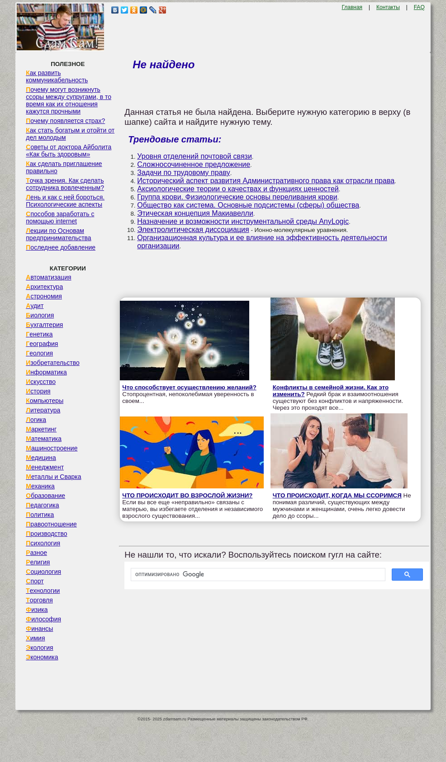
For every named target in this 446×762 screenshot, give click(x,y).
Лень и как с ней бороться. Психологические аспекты (65, 201)
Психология (43, 543)
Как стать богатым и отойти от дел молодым (70, 134)
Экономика (42, 657)
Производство (46, 533)
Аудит (34, 305)
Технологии (43, 590)
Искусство (41, 381)
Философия (43, 619)
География (42, 343)
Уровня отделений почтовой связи (194, 156)
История (38, 391)
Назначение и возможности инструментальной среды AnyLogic (243, 221)
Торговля (39, 600)
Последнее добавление (60, 247)
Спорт (34, 581)
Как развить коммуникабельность (57, 76)
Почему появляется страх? (65, 120)
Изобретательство (53, 362)
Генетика (39, 334)
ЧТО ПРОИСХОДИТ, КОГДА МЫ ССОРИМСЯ (337, 495)
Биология (40, 315)
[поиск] (257, 575)
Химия (35, 638)
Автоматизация (48, 277)
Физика (36, 609)
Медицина (41, 457)
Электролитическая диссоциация (193, 229)
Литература (43, 410)
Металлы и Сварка (53, 476)
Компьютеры (44, 400)
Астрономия (44, 296)
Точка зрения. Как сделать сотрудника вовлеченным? (65, 184)
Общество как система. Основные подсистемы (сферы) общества (248, 205)
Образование (45, 495)
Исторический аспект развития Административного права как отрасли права (265, 181)
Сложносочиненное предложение (193, 164)
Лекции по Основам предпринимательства (58, 234)
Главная (352, 7)
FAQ (419, 7)
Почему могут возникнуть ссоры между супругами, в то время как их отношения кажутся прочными (68, 100)
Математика (44, 438)
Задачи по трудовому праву (183, 172)
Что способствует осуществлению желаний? (189, 387)
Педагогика (42, 505)
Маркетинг (41, 429)
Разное (36, 552)
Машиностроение (51, 448)
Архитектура (44, 286)
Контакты (388, 7)
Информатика (46, 372)
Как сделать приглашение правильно (64, 167)
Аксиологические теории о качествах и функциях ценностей (238, 189)
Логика (36, 419)
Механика (40, 486)
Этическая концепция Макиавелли (195, 213)
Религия (38, 562)
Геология (39, 353)
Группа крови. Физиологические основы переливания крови (237, 197)
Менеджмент (45, 467)
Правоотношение (51, 524)
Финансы (39, 628)
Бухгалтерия (44, 324)
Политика (40, 514)
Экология (39, 647)
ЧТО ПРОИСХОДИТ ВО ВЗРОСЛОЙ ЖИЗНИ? (187, 495)
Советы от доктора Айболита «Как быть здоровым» (68, 150)
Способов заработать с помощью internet (60, 217)
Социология (43, 571)
